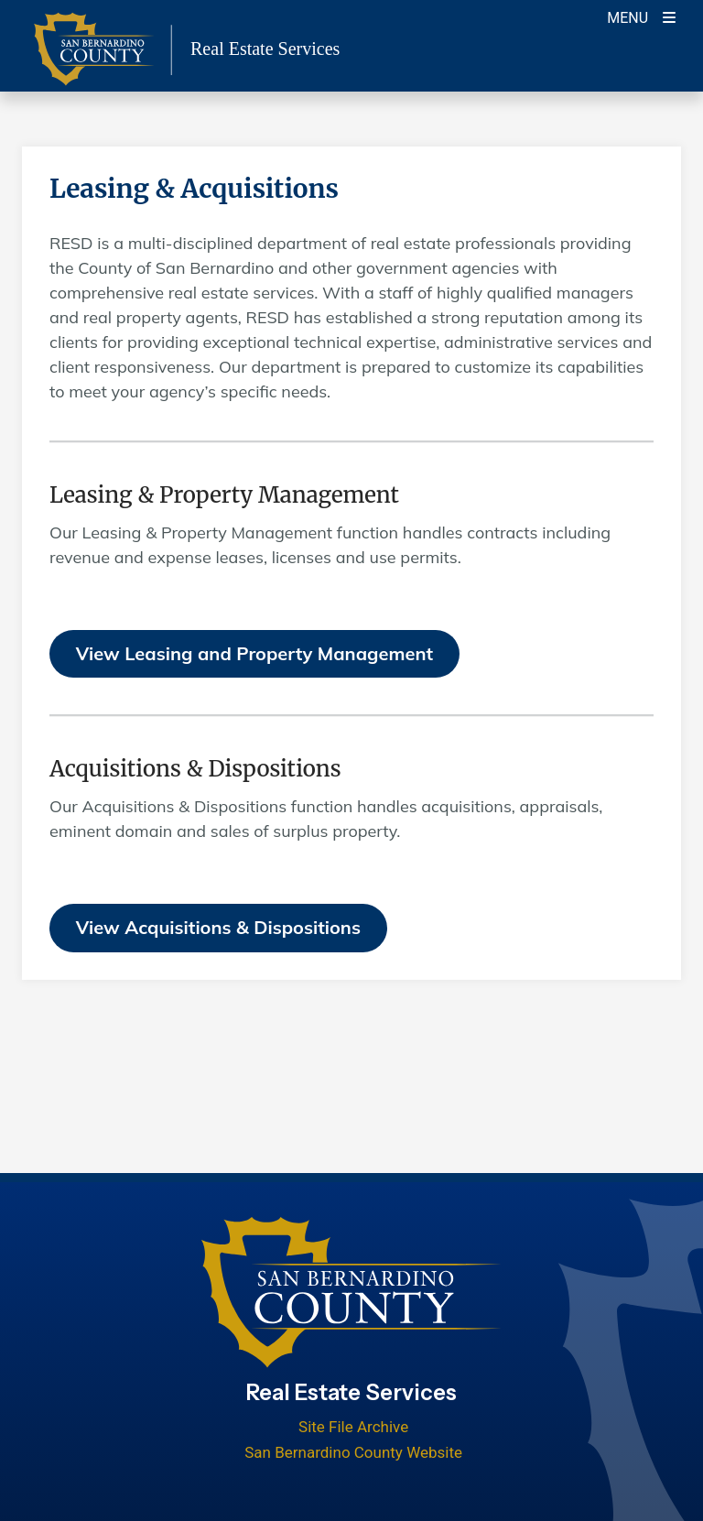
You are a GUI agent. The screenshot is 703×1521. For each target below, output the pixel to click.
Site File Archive (353, 1427)
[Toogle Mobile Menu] (641, 16)
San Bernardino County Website (353, 1452)
